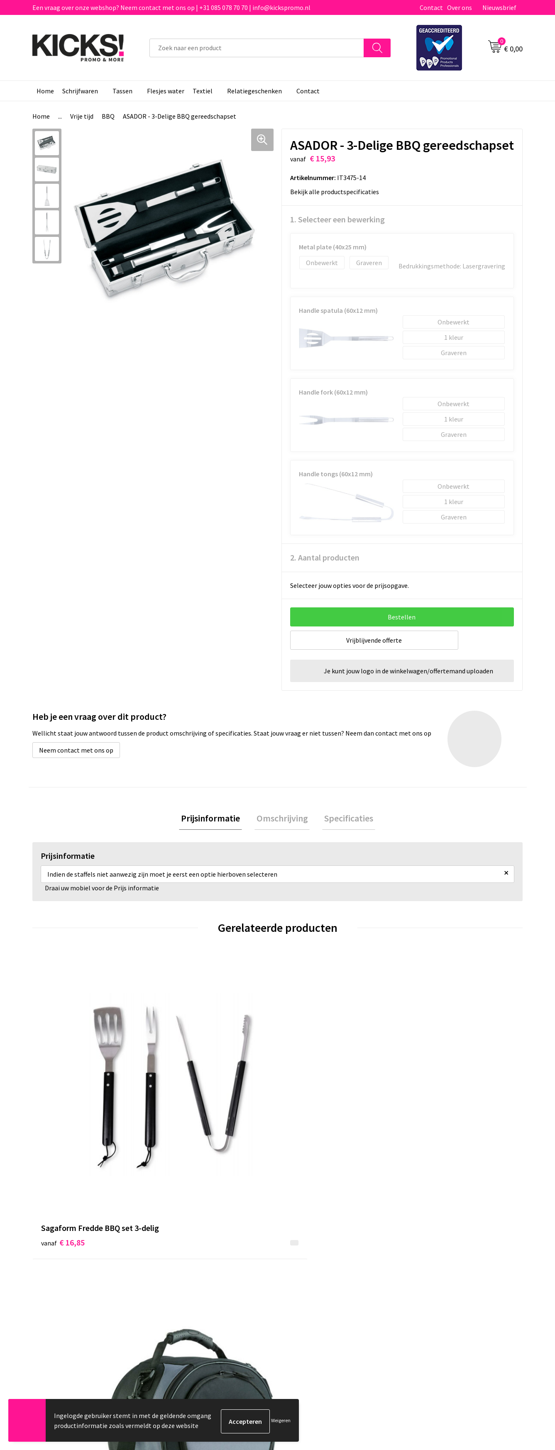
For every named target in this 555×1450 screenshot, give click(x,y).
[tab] (214, 819)
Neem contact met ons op (76, 750)
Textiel (203, 91)
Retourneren (306, 1260)
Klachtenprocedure (193, 1272)
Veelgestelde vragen (195, 1247)
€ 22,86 (185, 1091)
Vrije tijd (81, 116)
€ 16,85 (63, 1104)
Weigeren (281, 1421)
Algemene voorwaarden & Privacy (456, 1235)
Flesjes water (165, 91)
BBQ (108, 116)
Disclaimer (424, 1260)
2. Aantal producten (324, 557)
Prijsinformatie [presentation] (214, 819)
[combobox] (256, 48)
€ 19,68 (430, 1091)
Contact (431, 7)
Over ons (459, 7)
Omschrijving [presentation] (282, 819)
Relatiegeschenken (254, 91)
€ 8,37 (306, 1104)
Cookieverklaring (433, 1247)
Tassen (122, 91)
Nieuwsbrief (499, 7)
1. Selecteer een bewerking (337, 219)
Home (45, 91)
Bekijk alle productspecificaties (337, 192)
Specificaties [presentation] (344, 819)
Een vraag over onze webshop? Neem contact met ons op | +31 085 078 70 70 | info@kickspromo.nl (171, 7)
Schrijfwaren (80, 91)
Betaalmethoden (312, 1247)
